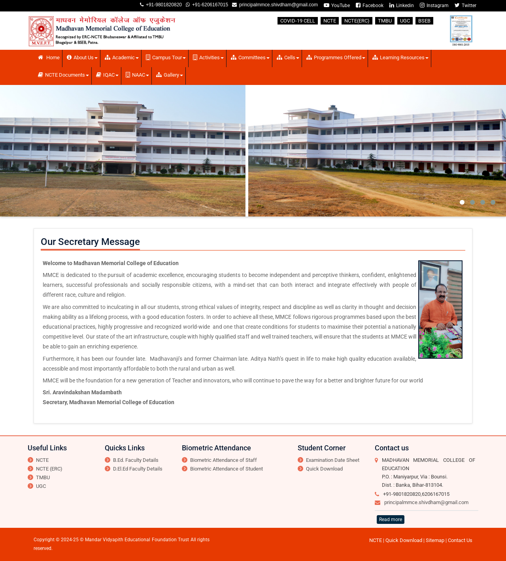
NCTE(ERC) (357, 21)
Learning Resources (400, 57)
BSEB (424, 21)
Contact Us (460, 540)
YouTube (337, 5)
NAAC (137, 75)
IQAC (107, 75)
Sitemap (435, 540)
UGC (405, 21)
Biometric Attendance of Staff (223, 460)
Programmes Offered (335, 57)
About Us (82, 57)
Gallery (169, 75)
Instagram (434, 5)
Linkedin (401, 5)
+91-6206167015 (209, 4)
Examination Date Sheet (332, 460)
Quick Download (324, 469)
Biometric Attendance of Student (226, 469)
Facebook (369, 5)
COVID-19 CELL (297, 21)
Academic (122, 57)
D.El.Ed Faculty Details (137, 469)
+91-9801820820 (162, 4)
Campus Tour (166, 57)
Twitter (465, 5)
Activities (208, 57)
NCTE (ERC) (49, 469)
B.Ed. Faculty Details (136, 460)
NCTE (329, 21)
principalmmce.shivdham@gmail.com (277, 4)
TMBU (385, 21)
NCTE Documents (63, 75)
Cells (288, 57)
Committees (250, 57)
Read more (390, 519)
